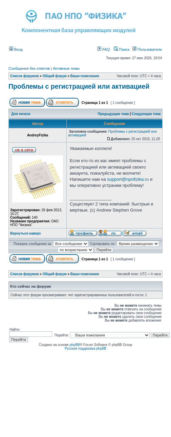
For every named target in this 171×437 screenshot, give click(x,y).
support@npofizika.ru (128, 179)
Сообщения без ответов (29, 68)
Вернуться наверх (25, 233)
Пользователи (147, 49)
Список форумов (24, 76)
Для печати (21, 114)
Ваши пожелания (84, 76)
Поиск (121, 49)
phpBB (75, 345)
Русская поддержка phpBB (85, 348)
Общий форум (55, 76)
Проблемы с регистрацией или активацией (78, 86)
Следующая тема (146, 114)
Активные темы (66, 68)
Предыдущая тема (113, 114)
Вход (16, 49)
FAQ (103, 49)
